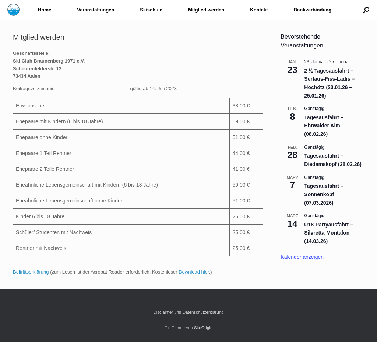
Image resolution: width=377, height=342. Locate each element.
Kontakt (259, 10)
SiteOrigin (203, 327)
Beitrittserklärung (31, 272)
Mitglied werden (206, 10)
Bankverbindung (313, 10)
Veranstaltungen (95, 10)
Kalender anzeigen (302, 257)
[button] (366, 10)
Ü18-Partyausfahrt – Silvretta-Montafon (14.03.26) (328, 233)
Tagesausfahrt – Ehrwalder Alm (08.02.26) (323, 125)
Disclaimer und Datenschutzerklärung (188, 312)
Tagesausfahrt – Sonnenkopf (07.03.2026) (323, 194)
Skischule (151, 10)
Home (44, 10)
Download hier (194, 272)
